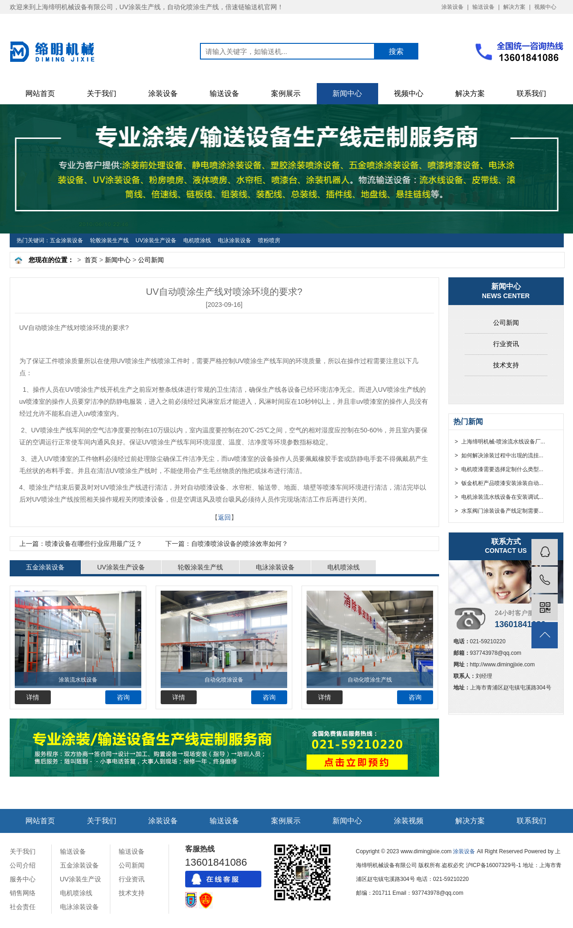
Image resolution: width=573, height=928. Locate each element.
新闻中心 (347, 93)
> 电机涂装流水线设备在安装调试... (498, 497)
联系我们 (531, 93)
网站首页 (40, 93)
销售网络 (23, 893)
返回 (224, 517)
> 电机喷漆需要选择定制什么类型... (498, 469)
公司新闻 (151, 259)
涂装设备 (452, 7)
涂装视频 (408, 821)
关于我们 (101, 93)
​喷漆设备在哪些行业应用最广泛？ (80, 543)
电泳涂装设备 (234, 240)
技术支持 (506, 365)
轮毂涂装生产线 (109, 240)
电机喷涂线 (197, 240)
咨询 (123, 697)
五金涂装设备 (66, 240)
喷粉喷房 (269, 240)
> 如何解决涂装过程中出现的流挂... (498, 455)
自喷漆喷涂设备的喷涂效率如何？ (226, 543)
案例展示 (286, 93)
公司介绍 (23, 865)
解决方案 (514, 7)
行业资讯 (506, 343)
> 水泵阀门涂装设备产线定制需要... (498, 511)
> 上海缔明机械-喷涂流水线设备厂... (499, 441)
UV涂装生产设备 (156, 240)
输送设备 (483, 7)
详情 (32, 697)
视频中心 (545, 7)
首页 (90, 259)
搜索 (396, 51)
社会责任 (23, 906)
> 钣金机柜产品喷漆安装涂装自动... (498, 483)
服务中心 (23, 879)
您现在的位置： (51, 259)
